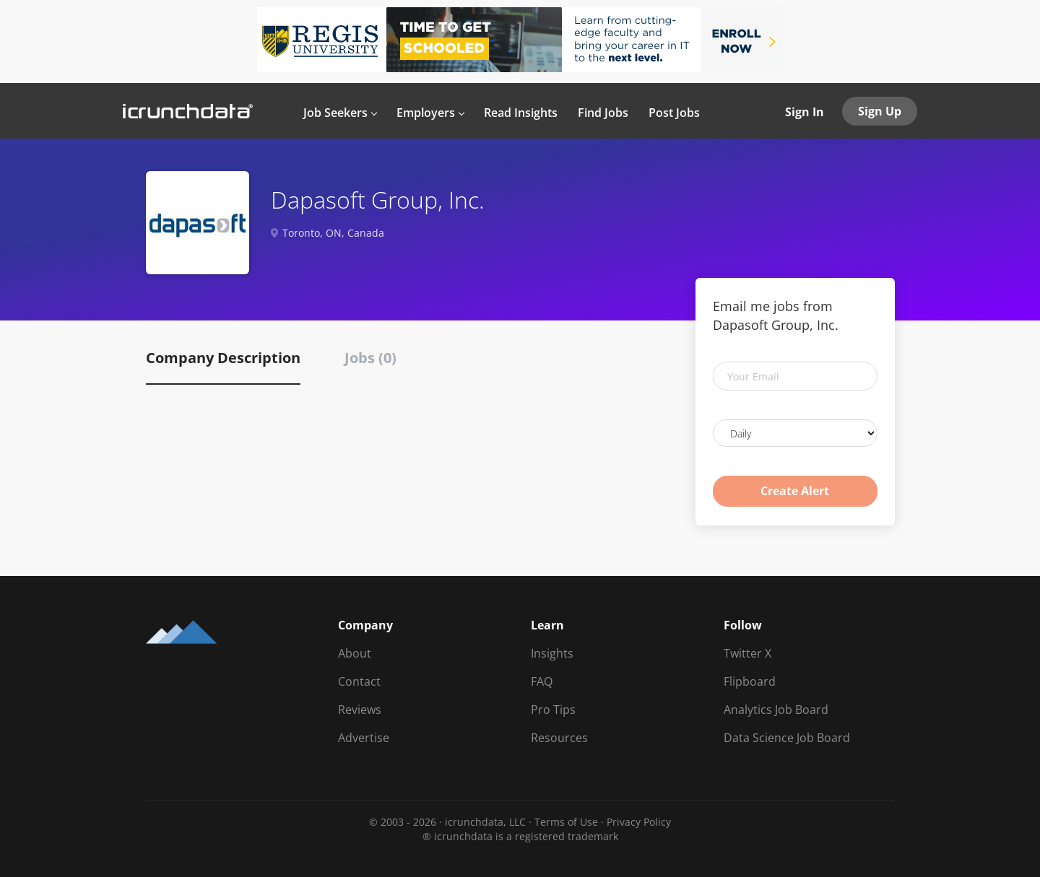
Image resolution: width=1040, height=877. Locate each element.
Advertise (363, 738)
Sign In (804, 112)
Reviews (359, 709)
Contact (359, 681)
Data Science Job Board (787, 738)
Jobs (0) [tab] (370, 357)
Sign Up (879, 111)
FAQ (541, 681)
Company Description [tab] (223, 357)
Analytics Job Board (776, 709)
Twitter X (747, 653)
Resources (559, 738)
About (354, 653)
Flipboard (750, 681)
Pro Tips (553, 709)
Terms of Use (566, 822)
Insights (552, 653)
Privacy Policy (639, 822)
